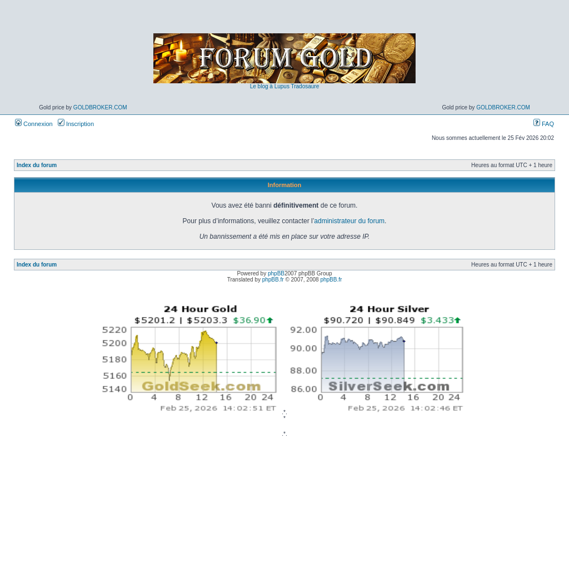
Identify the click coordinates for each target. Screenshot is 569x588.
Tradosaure (305, 86)
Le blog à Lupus (270, 86)
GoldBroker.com (100, 107)
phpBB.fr (273, 280)
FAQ (543, 123)
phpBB (276, 273)
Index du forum (37, 165)
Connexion (34, 123)
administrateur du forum (349, 221)
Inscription (76, 123)
